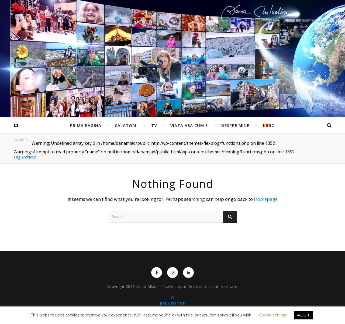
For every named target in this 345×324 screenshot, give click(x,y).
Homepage (266, 199)
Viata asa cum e (189, 125)
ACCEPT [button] (303, 315)
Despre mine (235, 125)
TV (154, 125)
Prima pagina (85, 125)
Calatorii (126, 125)
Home (18, 139)
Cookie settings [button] (273, 315)
